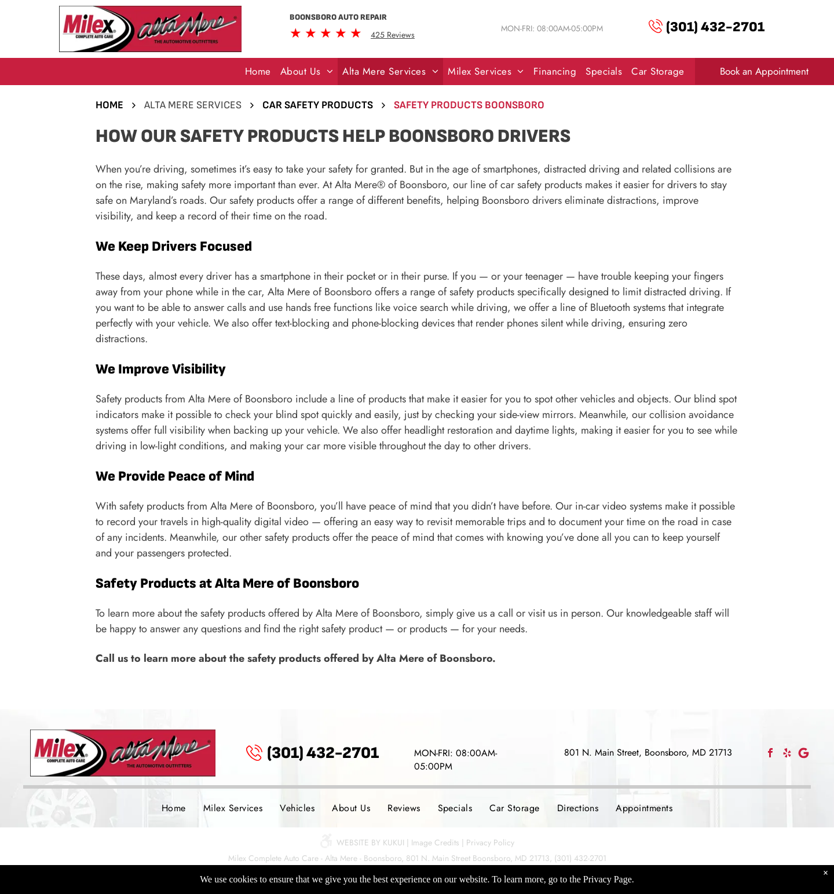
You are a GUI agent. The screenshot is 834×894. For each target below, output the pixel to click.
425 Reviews (393, 35)
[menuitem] (258, 72)
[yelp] (787, 754)
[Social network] (804, 754)
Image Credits (435, 842)
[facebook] (770, 754)
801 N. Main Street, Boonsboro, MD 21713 (648, 752)
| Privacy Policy (488, 842)
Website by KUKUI (370, 842)
